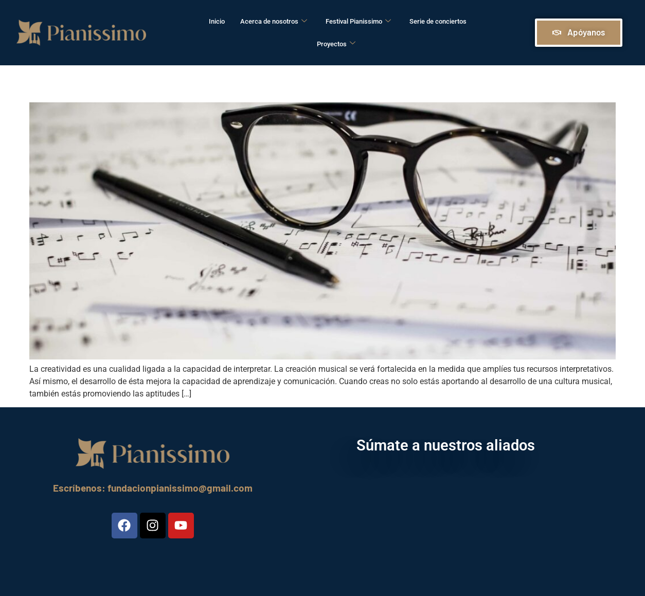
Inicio (217, 21)
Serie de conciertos (438, 21)
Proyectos (336, 44)
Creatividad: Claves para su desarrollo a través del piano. (289, 81)
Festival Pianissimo (358, 21)
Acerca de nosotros (273, 21)
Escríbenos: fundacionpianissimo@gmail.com (153, 488)
